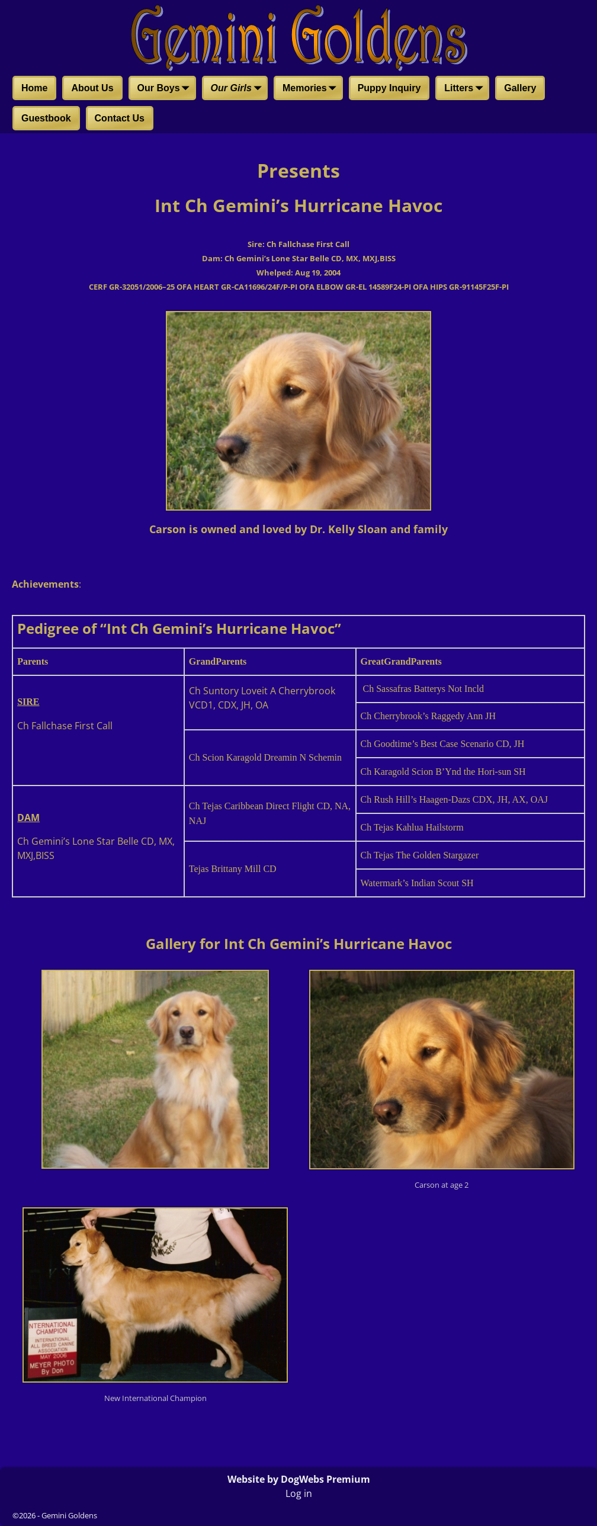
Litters (465, 89)
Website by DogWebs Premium (298, 1479)
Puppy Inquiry (389, 88)
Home (34, 88)
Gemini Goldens (69, 1515)
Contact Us (120, 118)
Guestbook (46, 118)
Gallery (520, 88)
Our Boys (165, 89)
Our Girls (238, 89)
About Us (92, 88)
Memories (312, 89)
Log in (298, 1493)
